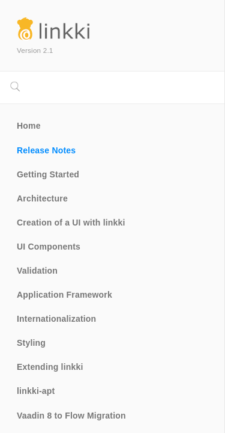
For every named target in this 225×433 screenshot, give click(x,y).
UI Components (48, 246)
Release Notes (46, 150)
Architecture (42, 198)
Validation (37, 270)
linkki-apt (36, 391)
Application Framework (64, 294)
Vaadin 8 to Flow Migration (71, 415)
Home (29, 126)
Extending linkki (50, 367)
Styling (31, 343)
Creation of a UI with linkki (71, 222)
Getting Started (48, 174)
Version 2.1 (35, 50)
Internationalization (56, 319)
